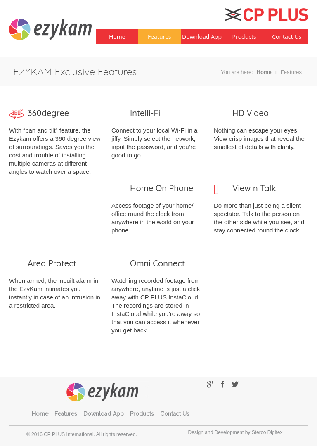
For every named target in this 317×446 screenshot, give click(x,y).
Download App (202, 36)
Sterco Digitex (267, 432)
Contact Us (286, 36)
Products (244, 36)
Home (117, 36)
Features (159, 36)
